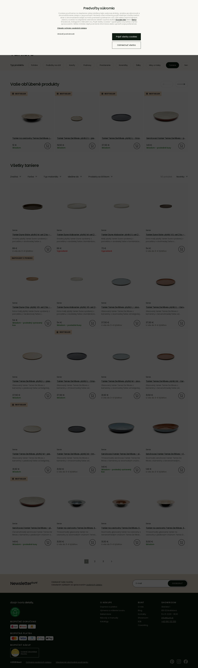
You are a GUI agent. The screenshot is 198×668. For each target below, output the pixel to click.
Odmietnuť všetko (126, 45)
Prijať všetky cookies (126, 36)
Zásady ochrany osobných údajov (72, 28)
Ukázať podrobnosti (65, 34)
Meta (134, 19)
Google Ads (121, 19)
